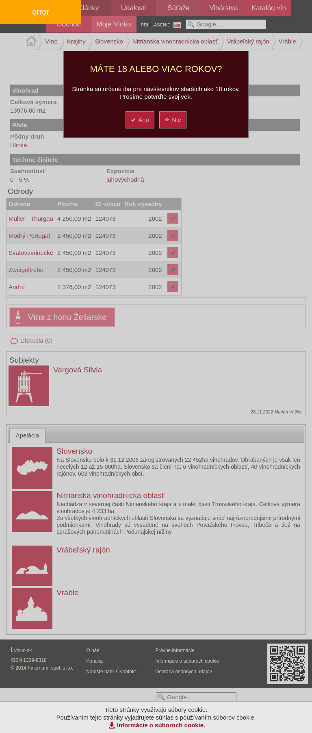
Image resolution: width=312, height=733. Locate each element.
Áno (139, 119)
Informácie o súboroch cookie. (161, 725)
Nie (172, 119)
